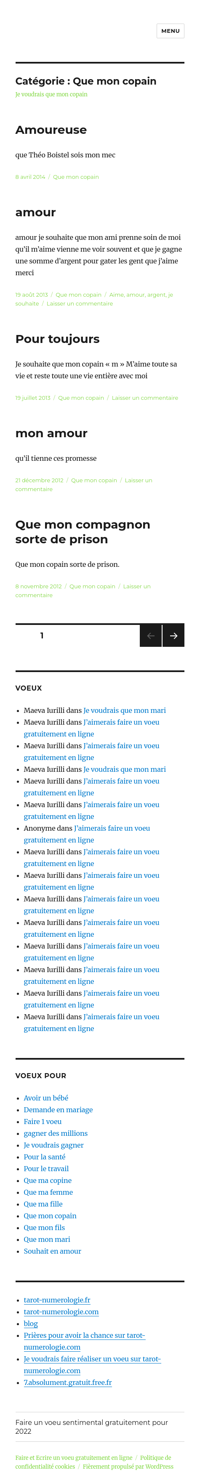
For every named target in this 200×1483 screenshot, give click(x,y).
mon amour (52, 433)
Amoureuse (51, 129)
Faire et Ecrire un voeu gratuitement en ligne (74, 1458)
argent (156, 294)
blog (31, 1323)
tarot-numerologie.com (61, 1312)
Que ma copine (48, 1180)
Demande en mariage (58, 1110)
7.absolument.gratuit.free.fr (68, 1382)
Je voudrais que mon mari (124, 710)
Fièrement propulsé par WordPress (128, 1466)
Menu (170, 30)
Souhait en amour (53, 1251)
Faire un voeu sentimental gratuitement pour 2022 (92, 1427)
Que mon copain (76, 176)
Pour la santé (45, 1157)
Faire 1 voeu (43, 1121)
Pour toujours (58, 339)
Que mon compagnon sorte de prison (83, 531)
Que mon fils (44, 1227)
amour (36, 212)
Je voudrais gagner (54, 1145)
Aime (116, 294)
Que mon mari (47, 1239)
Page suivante (172, 646)
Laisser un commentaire (80, 303)
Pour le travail (46, 1168)
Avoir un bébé (46, 1098)
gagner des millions (56, 1133)
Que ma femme (48, 1192)
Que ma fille (43, 1204)
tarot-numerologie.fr (57, 1300)
